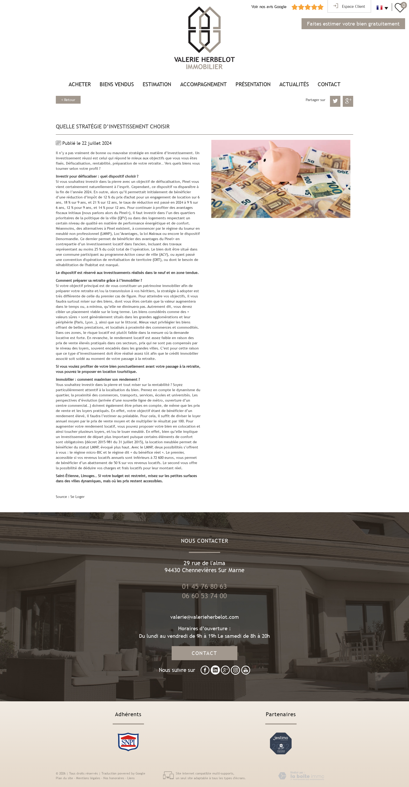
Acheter (80, 84)
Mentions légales (88, 778)
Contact (329, 84)
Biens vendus (117, 84)
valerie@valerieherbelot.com (204, 617)
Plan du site (64, 778)
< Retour (68, 100)
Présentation (253, 84)
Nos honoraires (113, 778)
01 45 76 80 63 (204, 586)
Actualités (294, 84)
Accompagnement (203, 84)
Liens (131, 778)
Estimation (157, 84)
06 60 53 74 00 (204, 596)
